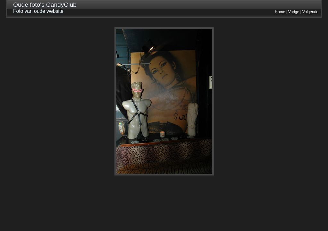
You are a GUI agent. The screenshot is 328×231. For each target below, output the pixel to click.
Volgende (310, 12)
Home (280, 12)
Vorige (293, 12)
